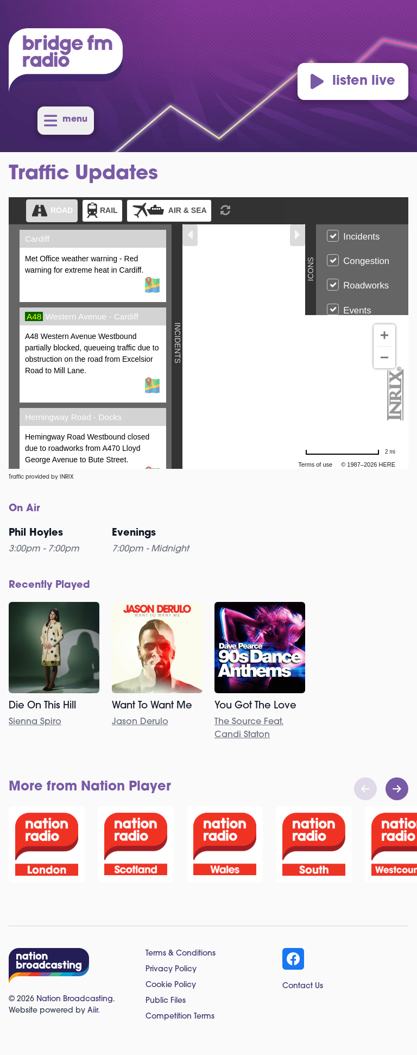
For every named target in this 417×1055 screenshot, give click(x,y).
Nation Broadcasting (74, 999)
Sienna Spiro (35, 722)
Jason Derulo (140, 722)
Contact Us (302, 986)
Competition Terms (180, 1017)
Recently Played (49, 585)
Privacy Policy (171, 969)
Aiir (92, 1011)
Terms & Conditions (181, 954)
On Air (24, 509)
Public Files (166, 1001)
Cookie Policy (171, 985)
